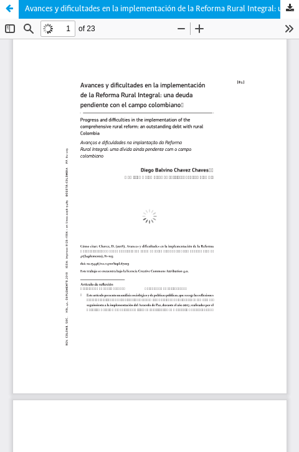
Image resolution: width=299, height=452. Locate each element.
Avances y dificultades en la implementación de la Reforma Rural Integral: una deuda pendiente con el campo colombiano (162, 9)
